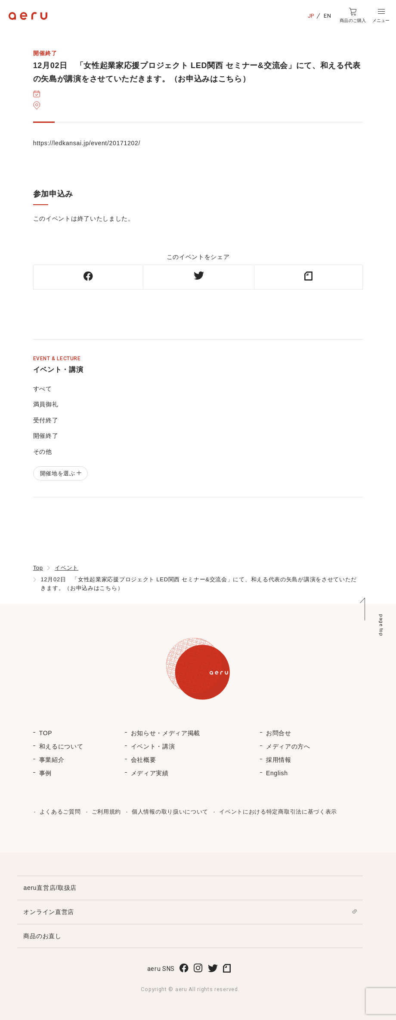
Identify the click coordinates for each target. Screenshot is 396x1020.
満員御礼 (46, 404)
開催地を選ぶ (60, 473)
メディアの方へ (288, 746)
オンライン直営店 (48, 911)
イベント (66, 568)
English (277, 773)
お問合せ (278, 733)
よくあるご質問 (60, 811)
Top (38, 568)
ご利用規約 (106, 811)
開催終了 (46, 435)
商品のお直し (42, 936)
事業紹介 (52, 759)
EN (327, 15)
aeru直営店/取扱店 (50, 887)
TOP (46, 733)
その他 (42, 451)
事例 (45, 773)
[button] (381, 15)
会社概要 (143, 759)
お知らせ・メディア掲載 (166, 733)
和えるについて (61, 746)
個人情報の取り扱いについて (170, 811)
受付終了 (46, 420)
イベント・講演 (153, 746)
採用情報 (278, 759)
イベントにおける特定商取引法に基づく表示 (278, 811)
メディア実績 (150, 773)
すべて (42, 388)
